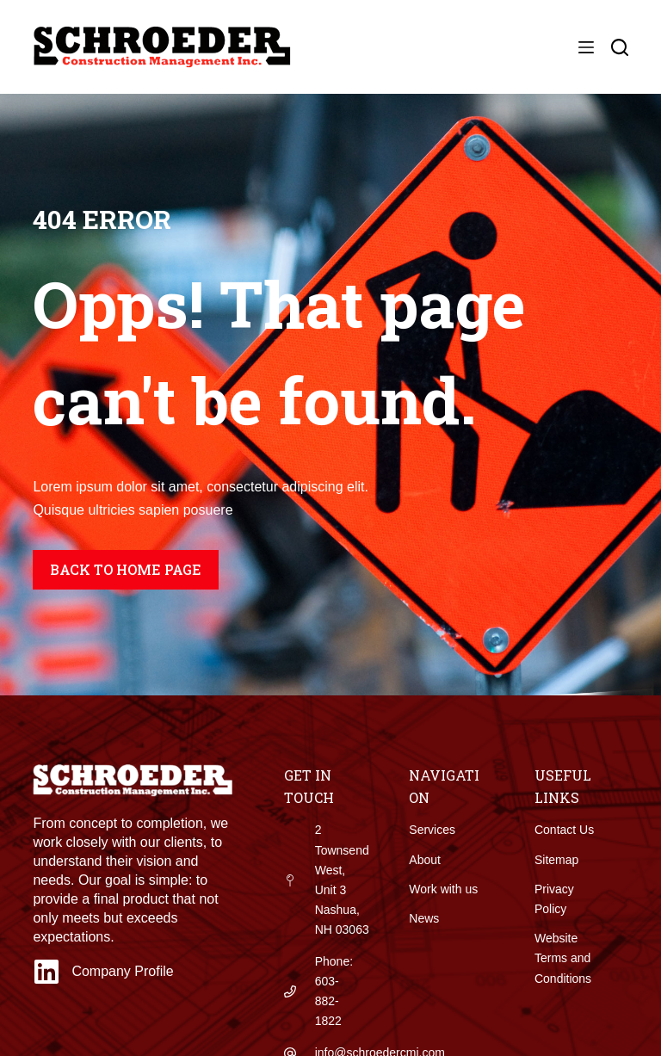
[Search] (619, 47)
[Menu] (586, 47)
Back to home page (125, 569)
